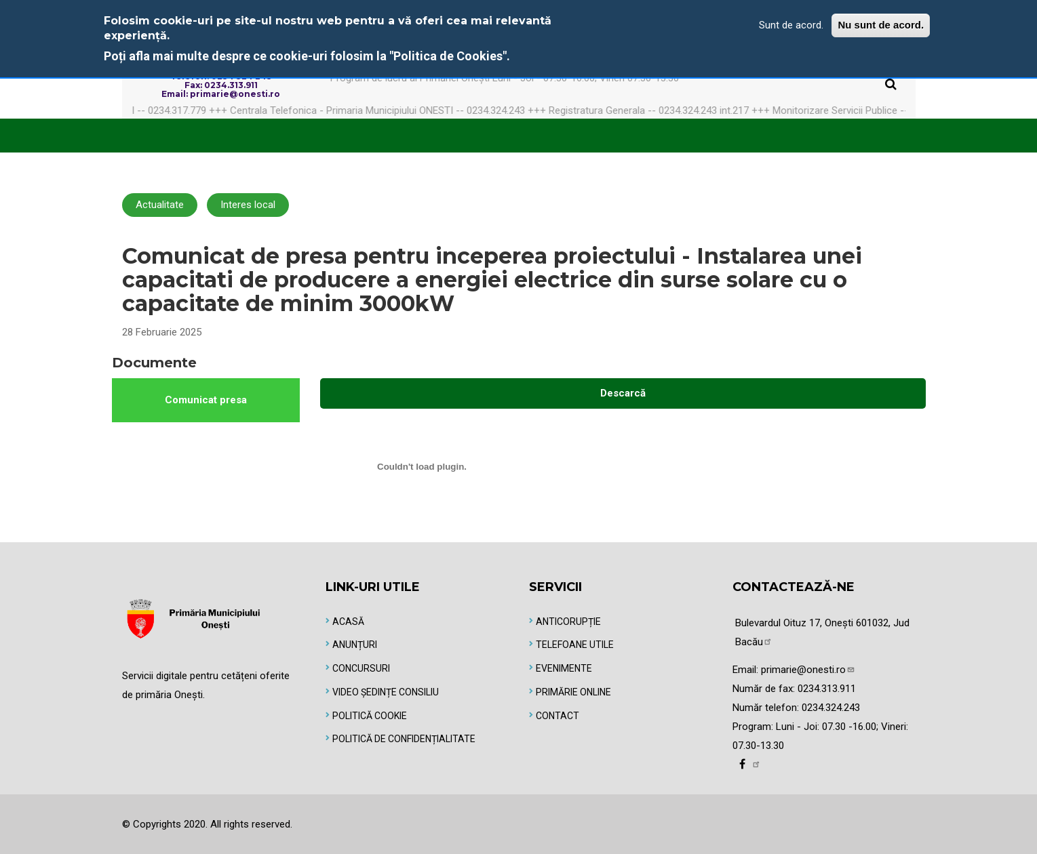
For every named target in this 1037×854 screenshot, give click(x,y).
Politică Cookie (369, 715)
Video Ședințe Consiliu (385, 692)
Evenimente (564, 668)
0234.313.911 (827, 689)
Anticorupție (568, 621)
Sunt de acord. (791, 25)
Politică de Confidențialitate (403, 738)
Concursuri (361, 668)
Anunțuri (354, 644)
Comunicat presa (206, 400)
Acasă (348, 621)
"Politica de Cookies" (448, 56)
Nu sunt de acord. (881, 24)
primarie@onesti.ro (808, 670)
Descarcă (623, 393)
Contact (557, 715)
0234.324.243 (831, 708)
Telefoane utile (575, 644)
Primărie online (573, 692)
